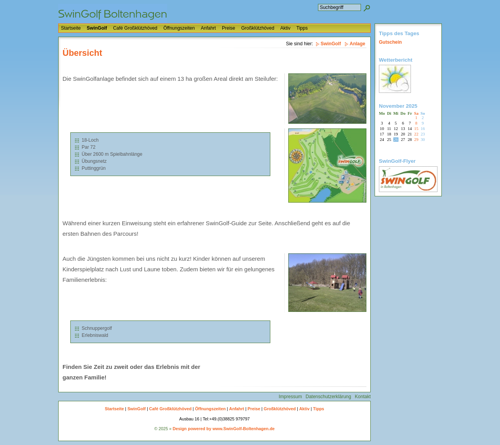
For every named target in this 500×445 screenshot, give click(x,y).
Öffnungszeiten (179, 28)
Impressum (290, 396)
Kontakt (363, 396)
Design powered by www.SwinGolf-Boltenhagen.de (224, 428)
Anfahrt (208, 28)
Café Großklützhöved (135, 28)
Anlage (357, 43)
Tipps (302, 28)
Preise (228, 28)
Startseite (71, 28)
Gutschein (390, 42)
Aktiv (285, 28)
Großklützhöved (257, 28)
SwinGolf (97, 28)
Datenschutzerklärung (328, 396)
